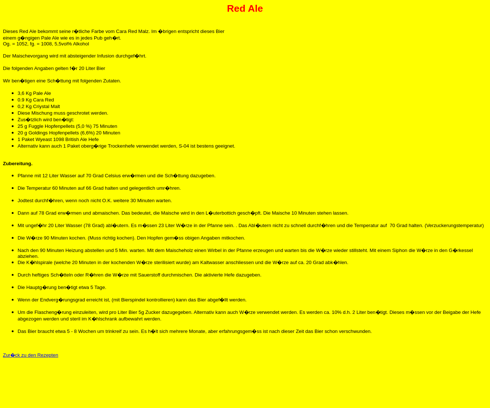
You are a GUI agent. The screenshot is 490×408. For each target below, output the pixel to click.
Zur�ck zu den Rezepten (30, 355)
